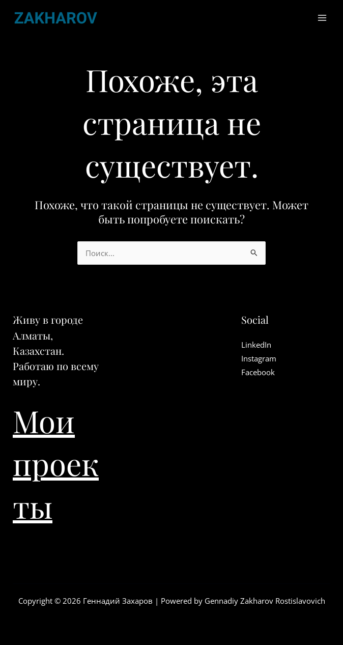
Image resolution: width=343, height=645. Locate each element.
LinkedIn (256, 345)
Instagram (258, 358)
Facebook (258, 372)
